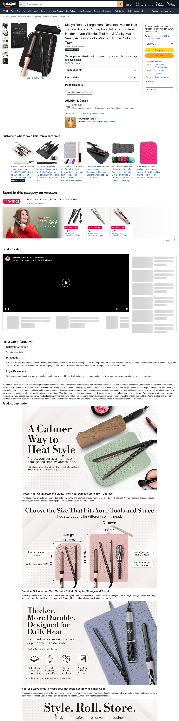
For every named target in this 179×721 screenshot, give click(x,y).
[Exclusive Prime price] (72, 236)
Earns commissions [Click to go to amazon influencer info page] (36, 257)
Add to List (151, 90)
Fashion (154, 11)
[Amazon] (10, 4)
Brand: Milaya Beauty (74, 46)
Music (136, 11)
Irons (55, 17)
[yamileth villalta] (20, 257)
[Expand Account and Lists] (152, 5)
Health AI (27, 11)
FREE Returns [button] (73, 63)
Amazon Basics (56, 11)
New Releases (85, 11)
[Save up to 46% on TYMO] (36, 203)
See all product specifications (79, 92)
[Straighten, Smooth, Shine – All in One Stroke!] (52, 199)
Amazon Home (167, 11)
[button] (6, 11)
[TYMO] (12, 201)
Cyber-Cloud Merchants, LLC (161, 66)
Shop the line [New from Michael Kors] (109, 121)
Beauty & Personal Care (12, 17)
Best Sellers (70, 11)
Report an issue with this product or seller (84, 114)
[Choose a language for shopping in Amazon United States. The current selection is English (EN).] (129, 4)
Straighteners (64, 17)
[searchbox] (71, 4)
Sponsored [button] (171, 240)
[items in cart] (171, 4)
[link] (22, 172)
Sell (129, 11)
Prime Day (15, 11)
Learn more (129, 108)
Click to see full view (35, 78)
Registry (145, 11)
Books (97, 11)
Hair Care (26, 17)
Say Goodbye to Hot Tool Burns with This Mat (32, 260)
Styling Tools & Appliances (41, 17)
